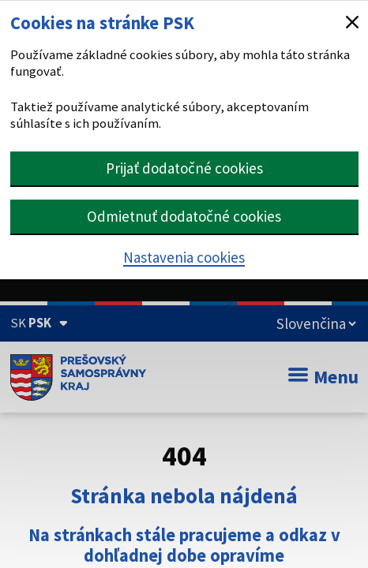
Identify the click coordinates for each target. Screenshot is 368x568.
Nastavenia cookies (184, 257)
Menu (323, 376)
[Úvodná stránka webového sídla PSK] (78, 377)
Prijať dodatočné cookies (184, 168)
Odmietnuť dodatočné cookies (184, 216)
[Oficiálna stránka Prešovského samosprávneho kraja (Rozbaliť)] (39, 323)
